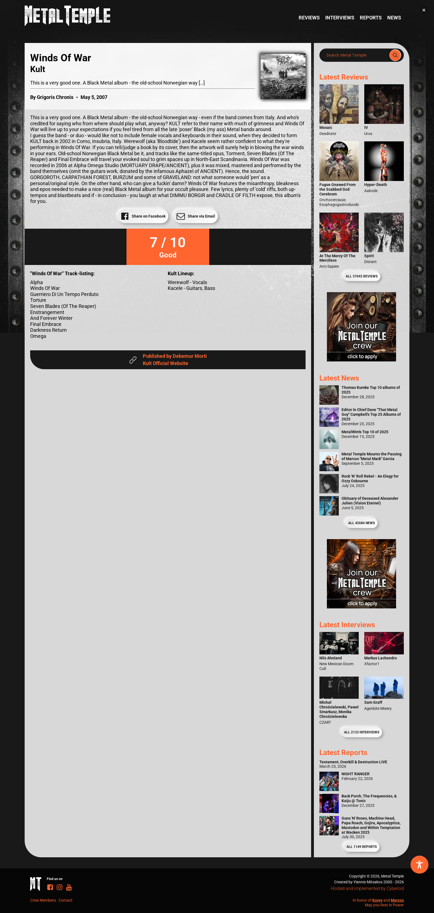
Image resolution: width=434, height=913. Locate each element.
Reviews (309, 18)
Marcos (397, 900)
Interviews (339, 18)
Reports (371, 18)
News (394, 18)
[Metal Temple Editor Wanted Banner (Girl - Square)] (361, 360)
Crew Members (43, 900)
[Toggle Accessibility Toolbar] (419, 864)
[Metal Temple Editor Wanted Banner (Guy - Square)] (361, 606)
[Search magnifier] (395, 55)
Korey (377, 900)
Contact (66, 900)
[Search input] (356, 55)
